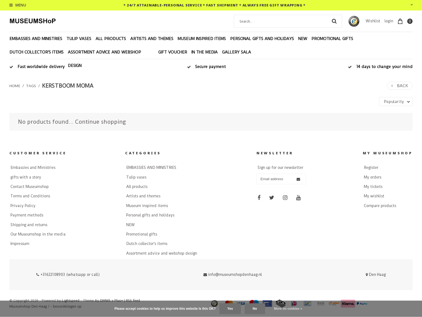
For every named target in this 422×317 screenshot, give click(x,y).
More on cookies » (288, 309)
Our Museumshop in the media (38, 234)
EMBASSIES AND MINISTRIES (35, 38)
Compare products (380, 206)
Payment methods (26, 215)
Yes (230, 309)
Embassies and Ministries (32, 167)
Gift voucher (172, 52)
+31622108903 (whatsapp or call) (68, 274)
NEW (302, 38)
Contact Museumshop (29, 186)
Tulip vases (78, 38)
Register (371, 167)
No (255, 309)
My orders (372, 177)
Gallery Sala (236, 52)
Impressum (19, 243)
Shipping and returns (28, 225)
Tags (31, 86)
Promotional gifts (332, 38)
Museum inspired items (202, 38)
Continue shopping (100, 122)
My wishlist (374, 196)
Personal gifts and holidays (262, 38)
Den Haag (376, 274)
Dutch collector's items (36, 52)
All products (111, 38)
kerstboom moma (67, 86)
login (389, 21)
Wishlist (373, 21)
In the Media (204, 52)
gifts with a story (25, 177)
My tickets (373, 186)
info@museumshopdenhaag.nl (232, 274)
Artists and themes (151, 38)
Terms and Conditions (30, 196)
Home (14, 86)
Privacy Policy (23, 206)
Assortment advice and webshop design (104, 59)
